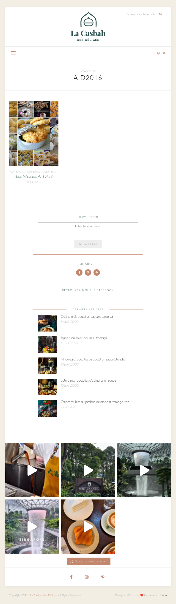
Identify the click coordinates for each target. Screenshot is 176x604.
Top (163, 595)
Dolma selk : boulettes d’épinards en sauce (88, 380)
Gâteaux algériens (41, 171)
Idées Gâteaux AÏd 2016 (34, 176)
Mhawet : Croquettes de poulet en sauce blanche (93, 359)
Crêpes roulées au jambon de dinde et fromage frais (95, 402)
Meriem (152, 595)
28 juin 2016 (33, 182)
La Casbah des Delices (43, 595)
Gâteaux (16, 171)
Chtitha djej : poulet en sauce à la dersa (87, 316)
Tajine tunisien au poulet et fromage (84, 338)
